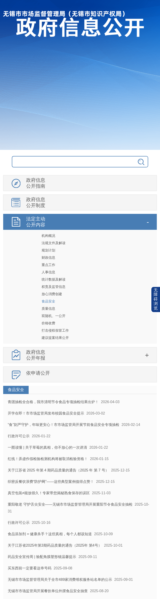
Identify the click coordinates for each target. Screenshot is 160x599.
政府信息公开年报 (35, 355)
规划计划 (48, 250)
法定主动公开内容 (35, 221)
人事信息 (48, 272)
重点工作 (48, 265)
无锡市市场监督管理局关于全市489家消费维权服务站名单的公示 (60, 579)
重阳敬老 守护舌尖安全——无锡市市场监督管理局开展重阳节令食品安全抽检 (70, 504)
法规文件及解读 (53, 243)
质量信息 (48, 308)
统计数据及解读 (53, 279)
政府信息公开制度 (35, 202)
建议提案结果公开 (55, 338)
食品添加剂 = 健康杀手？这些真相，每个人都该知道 (50, 534)
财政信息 (48, 257)
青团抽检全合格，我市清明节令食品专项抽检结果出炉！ (53, 402)
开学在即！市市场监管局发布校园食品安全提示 (46, 413)
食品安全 (48, 301)
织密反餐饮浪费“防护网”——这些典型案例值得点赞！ (51, 482)
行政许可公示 (19, 436)
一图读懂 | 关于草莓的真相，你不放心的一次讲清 (47, 447)
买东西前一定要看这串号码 (29, 568)
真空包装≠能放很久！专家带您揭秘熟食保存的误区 (49, 493)
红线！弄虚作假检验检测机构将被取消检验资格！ (48, 459)
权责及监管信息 (53, 287)
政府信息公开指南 (35, 183)
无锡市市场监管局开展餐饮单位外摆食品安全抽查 (48, 591)
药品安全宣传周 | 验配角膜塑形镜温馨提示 (42, 557)
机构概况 (48, 236)
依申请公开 (38, 373)
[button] (155, 299)
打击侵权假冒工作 (55, 330)
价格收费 (48, 323)
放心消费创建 (52, 294)
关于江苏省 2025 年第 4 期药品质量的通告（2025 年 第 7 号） (58, 470)
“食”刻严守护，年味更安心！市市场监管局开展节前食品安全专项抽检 (63, 425)
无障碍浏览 (156, 299)
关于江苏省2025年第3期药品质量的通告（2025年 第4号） (55, 545)
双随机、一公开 (53, 316)
